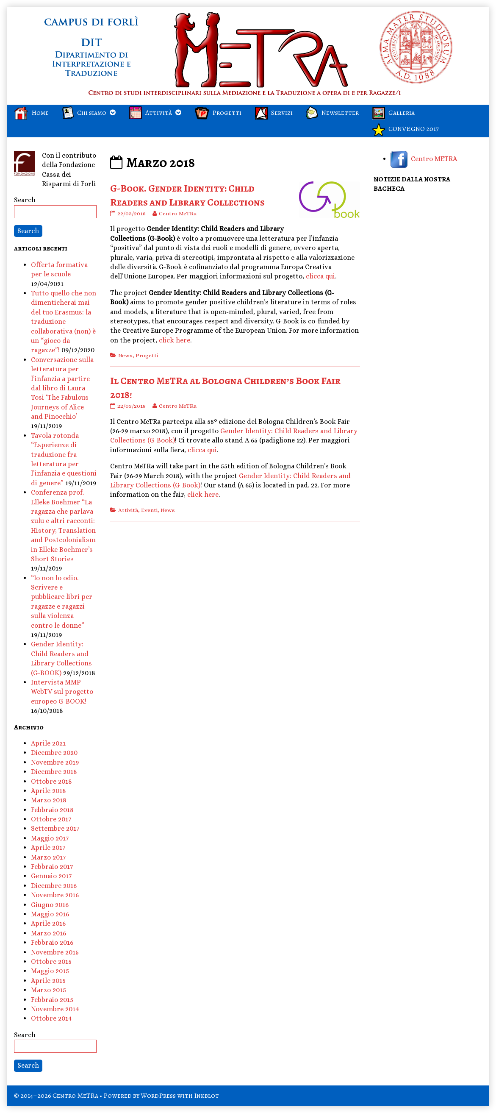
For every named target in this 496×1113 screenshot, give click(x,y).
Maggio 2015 (50, 971)
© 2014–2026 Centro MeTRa (56, 1095)
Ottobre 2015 (51, 961)
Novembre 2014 (55, 1009)
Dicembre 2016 (54, 886)
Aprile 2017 (48, 847)
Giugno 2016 (50, 905)
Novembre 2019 (55, 762)
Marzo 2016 (48, 933)
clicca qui (320, 276)
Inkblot (206, 1095)
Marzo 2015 (48, 990)
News (125, 355)
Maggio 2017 (50, 838)
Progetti (147, 355)
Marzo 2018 (49, 800)
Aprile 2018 (48, 791)
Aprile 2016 (48, 923)
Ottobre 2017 (51, 819)
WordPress (158, 1095)
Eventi (149, 510)
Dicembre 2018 (54, 772)
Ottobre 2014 (51, 1018)
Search (25, 200)
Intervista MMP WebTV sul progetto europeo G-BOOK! (62, 691)
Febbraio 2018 (52, 810)
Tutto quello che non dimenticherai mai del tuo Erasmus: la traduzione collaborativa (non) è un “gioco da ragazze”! (63, 321)
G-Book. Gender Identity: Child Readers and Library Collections (187, 195)
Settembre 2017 (55, 828)
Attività (128, 510)
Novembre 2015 (55, 952)
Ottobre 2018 (51, 781)
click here (174, 340)
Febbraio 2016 (52, 942)
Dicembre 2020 (54, 752)
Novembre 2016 (55, 895)
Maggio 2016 (50, 914)
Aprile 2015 (48, 981)
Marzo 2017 (48, 857)
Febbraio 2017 (52, 867)
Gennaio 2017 (51, 876)
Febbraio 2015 (52, 1000)
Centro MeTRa (177, 213)
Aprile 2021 (48, 743)
